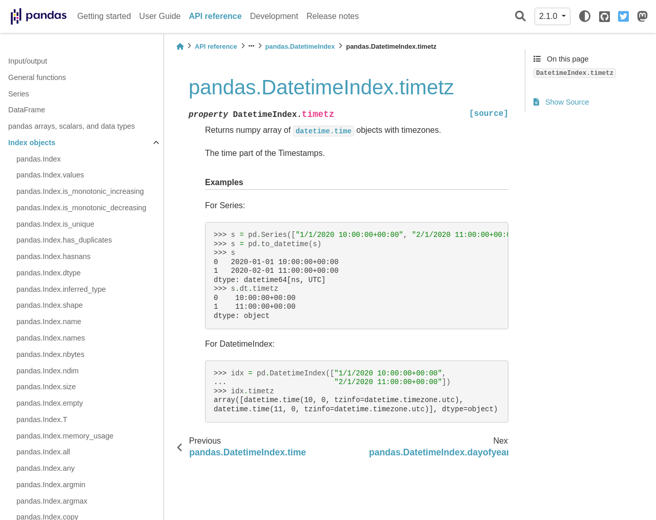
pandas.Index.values (50, 175)
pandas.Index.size (46, 387)
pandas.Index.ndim (47, 371)
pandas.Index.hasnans (53, 256)
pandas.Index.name (48, 321)
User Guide (160, 16)
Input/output (27, 61)
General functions (37, 77)
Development (274, 16)
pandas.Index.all (43, 452)
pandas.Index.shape (49, 305)
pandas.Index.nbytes (50, 354)
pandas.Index (38, 159)
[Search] (520, 17)
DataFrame (26, 110)
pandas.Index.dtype (48, 273)
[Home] (179, 46)
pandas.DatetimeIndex (300, 46)
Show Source (561, 102)
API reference (215, 16)
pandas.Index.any (45, 468)
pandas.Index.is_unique (55, 224)
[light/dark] (585, 16)
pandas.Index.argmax (51, 501)
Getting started (104, 16)
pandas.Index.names (50, 338)
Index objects (31, 142)
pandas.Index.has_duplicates (64, 240)
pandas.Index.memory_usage (65, 436)
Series (18, 94)
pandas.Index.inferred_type (61, 289)
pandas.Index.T (41, 419)
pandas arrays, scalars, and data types (71, 126)
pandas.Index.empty (49, 403)
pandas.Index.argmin (50, 485)
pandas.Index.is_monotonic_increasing (80, 191)
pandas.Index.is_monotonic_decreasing (81, 208)
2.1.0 (549, 16)
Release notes (332, 16)
